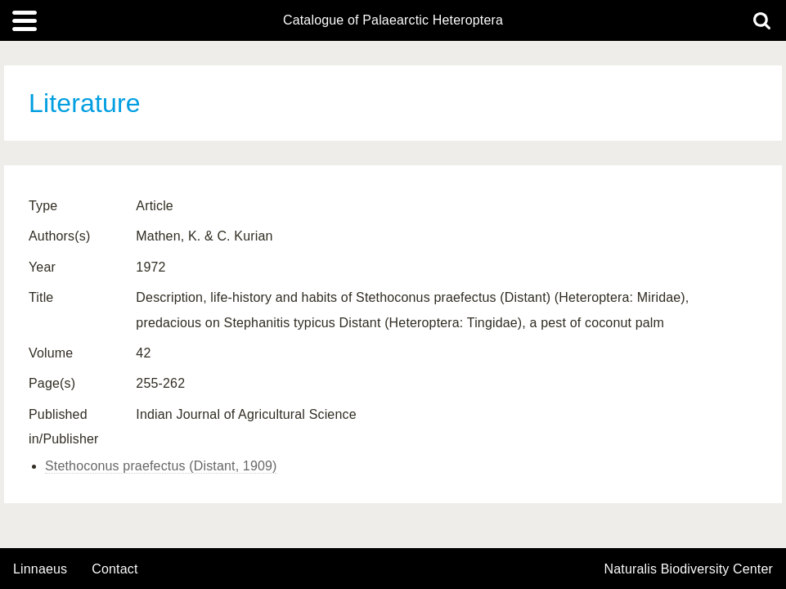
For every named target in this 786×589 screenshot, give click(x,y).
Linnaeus (40, 569)
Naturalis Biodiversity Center (689, 569)
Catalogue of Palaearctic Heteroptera (393, 20)
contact (114, 569)
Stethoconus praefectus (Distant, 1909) (161, 466)
